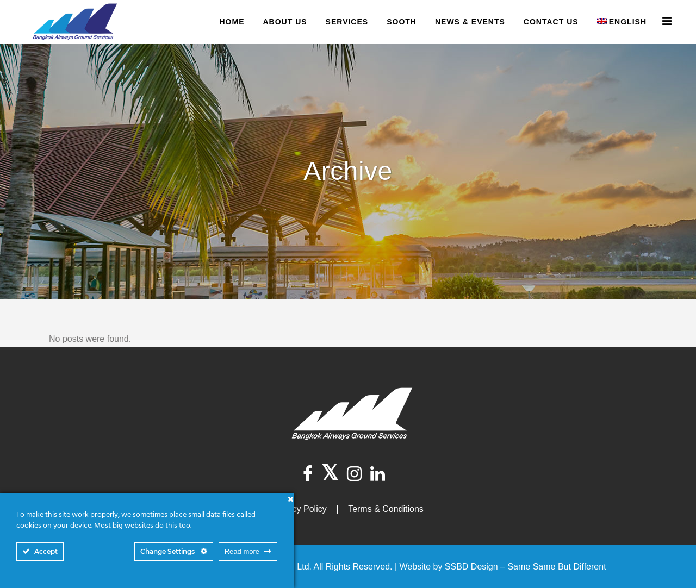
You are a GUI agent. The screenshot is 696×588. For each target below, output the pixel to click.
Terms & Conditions (386, 509)
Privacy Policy (299, 509)
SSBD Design (471, 566)
